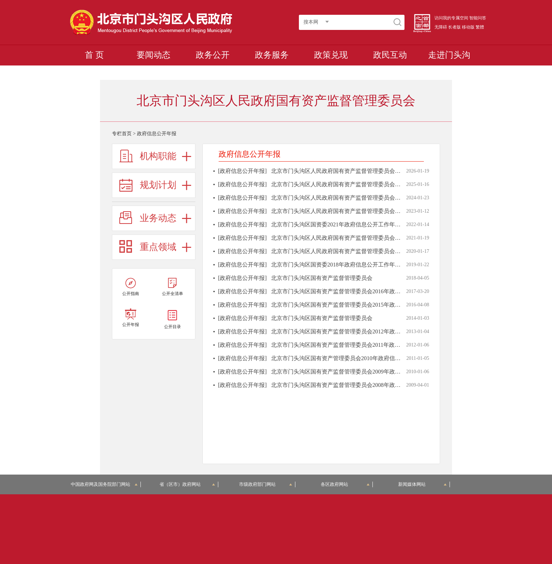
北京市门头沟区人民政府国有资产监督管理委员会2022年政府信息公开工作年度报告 (375, 211)
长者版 (454, 27)
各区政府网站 (345, 484)
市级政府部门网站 (266, 484)
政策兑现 (331, 54)
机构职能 (158, 156)
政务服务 (272, 54)
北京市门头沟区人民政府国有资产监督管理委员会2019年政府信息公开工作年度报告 (375, 251)
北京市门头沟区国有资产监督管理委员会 (321, 278)
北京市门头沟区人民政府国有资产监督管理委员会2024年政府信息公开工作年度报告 (375, 184)
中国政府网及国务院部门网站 (104, 484)
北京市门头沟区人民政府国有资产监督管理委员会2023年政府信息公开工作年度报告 (375, 198)
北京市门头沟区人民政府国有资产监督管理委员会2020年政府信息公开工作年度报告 (375, 238)
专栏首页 (122, 133)
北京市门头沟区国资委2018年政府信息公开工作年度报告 (341, 265)
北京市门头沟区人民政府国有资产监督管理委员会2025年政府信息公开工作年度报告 (375, 171)
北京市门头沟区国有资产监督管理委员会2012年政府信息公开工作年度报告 (364, 331)
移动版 (468, 27)
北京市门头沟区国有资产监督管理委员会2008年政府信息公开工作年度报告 (364, 385)
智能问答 (477, 17)
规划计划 (158, 185)
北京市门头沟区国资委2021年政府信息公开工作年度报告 (341, 224)
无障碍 (440, 27)
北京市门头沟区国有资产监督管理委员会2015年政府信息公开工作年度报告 (364, 305)
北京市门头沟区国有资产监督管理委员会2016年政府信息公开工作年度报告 (364, 291)
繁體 (480, 27)
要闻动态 (153, 54)
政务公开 (213, 54)
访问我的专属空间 (451, 17)
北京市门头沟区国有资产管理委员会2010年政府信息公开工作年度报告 (358, 358)
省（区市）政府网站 (187, 484)
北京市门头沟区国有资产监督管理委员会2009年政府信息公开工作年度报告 (364, 372)
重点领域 (158, 247)
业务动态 (158, 218)
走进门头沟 (449, 54)
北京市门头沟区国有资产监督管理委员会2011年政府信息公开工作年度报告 (364, 345)
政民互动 (390, 54)
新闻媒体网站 (422, 484)
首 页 (94, 54)
